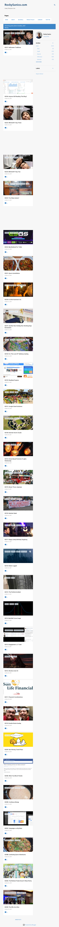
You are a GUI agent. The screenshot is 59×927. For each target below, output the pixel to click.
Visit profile (46, 36)
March (39, 54)
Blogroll (20, 19)
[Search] (55, 5)
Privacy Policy (30, 19)
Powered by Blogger (29, 925)
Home (6, 19)
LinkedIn (39, 19)
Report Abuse (39, 74)
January (39, 59)
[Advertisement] (17, 67)
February (39, 56)
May (38, 48)
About (12, 19)
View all (7, 27)
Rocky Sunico (47, 34)
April (38, 51)
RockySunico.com (16, 4)
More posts (18, 919)
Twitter (47, 19)
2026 (37, 46)
